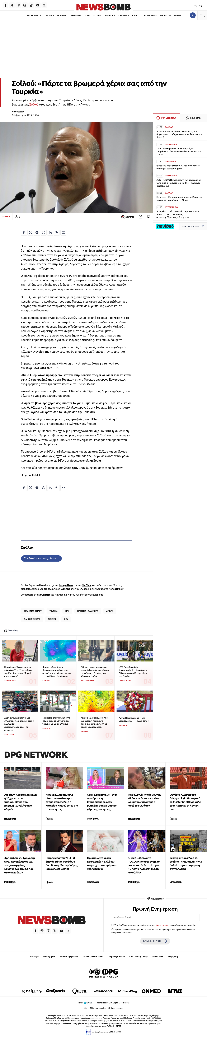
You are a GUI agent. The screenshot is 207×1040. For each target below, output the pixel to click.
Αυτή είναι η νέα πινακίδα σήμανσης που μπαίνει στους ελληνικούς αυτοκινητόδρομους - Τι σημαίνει (19, 723)
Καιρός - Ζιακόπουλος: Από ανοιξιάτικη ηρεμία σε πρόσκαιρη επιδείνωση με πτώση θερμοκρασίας (94, 722)
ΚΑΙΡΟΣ (136, 15)
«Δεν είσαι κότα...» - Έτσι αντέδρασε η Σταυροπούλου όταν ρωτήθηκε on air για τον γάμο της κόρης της (102, 802)
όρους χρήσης (162, 925)
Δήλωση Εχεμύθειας (69, 957)
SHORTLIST (165, 15)
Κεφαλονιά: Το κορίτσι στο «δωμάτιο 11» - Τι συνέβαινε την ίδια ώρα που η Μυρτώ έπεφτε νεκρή (18, 672)
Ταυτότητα (34, 957)
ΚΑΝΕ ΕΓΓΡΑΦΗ (155, 941)
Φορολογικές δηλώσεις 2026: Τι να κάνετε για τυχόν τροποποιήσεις (178, 167)
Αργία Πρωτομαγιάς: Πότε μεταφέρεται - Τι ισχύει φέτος (133, 719)
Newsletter (44, 594)
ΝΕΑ (66, 619)
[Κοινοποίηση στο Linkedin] (50, 233)
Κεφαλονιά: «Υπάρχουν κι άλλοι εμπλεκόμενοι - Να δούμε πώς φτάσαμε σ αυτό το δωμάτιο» (144, 800)
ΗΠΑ (67, 611)
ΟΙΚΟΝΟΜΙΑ (75, 15)
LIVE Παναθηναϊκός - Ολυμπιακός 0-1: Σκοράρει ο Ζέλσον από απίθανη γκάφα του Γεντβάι (133, 672)
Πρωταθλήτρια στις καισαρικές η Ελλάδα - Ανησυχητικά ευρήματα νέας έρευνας (102, 863)
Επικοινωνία (158, 957)
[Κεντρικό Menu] (202, 15)
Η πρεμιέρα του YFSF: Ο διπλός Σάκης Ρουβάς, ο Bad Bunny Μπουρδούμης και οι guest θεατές (62, 863)
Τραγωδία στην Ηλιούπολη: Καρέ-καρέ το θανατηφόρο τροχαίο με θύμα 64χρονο (56, 720)
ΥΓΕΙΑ (87, 15)
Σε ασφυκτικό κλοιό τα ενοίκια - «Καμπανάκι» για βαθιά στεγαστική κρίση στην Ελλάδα (186, 863)
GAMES (178, 15)
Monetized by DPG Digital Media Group (113, 1003)
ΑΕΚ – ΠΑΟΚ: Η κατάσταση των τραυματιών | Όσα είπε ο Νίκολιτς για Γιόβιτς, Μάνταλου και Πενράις (179, 182)
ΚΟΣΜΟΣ (98, 15)
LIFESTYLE (123, 15)
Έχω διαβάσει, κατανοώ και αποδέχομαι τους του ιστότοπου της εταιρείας (155, 925)
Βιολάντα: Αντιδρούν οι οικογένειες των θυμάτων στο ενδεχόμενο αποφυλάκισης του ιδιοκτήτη (179, 134)
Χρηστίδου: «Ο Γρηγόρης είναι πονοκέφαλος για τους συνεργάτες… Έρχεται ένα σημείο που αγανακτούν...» (19, 865)
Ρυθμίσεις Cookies (116, 957)
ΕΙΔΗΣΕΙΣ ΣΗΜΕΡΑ (32, 619)
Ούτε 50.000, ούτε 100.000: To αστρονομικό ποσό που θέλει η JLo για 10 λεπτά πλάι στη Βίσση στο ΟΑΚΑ (144, 865)
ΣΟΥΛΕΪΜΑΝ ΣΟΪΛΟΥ (33, 611)
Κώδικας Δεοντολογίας (93, 957)
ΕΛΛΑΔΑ (50, 15)
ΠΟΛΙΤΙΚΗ (61, 15)
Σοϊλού (33, 104)
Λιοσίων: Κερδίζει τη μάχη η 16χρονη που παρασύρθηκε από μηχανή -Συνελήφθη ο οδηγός (20, 802)
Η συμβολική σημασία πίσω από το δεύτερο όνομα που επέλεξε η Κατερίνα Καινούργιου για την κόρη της (62, 802)
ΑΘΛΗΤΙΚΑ (110, 15)
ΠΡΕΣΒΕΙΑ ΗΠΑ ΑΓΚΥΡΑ (87, 611)
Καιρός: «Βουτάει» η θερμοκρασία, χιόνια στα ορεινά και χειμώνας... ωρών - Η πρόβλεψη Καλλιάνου (56, 672)
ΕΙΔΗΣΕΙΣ (52, 619)
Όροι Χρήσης (49, 957)
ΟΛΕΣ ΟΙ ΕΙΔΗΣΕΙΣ (33, 15)
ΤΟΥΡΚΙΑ (53, 611)
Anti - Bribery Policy (138, 957)
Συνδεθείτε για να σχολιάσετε (41, 558)
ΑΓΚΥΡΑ (109, 611)
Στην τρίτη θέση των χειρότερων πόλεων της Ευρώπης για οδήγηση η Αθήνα (179, 198)
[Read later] (149, 216)
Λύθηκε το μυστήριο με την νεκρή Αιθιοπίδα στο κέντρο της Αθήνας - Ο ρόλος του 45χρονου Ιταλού (95, 672)
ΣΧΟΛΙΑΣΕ (127, 217)
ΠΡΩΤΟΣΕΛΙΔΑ (150, 15)
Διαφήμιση (173, 957)
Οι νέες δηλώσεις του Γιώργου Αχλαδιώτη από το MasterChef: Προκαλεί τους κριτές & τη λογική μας (185, 802)
